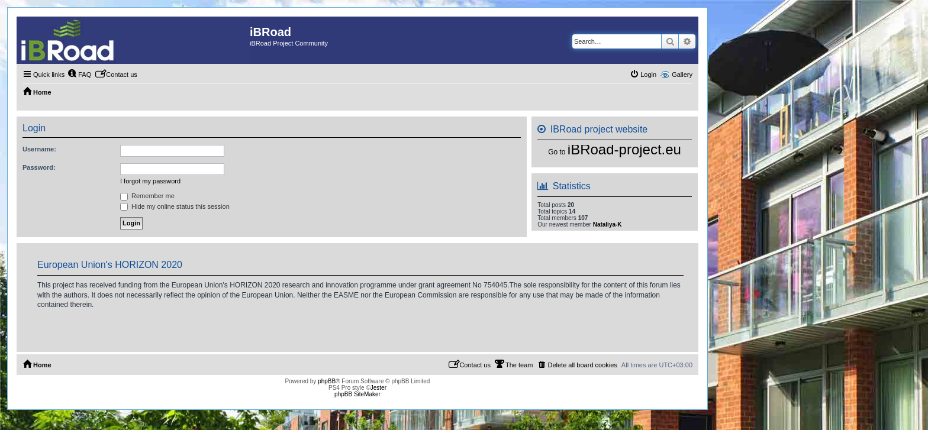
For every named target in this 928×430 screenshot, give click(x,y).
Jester (378, 387)
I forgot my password (150, 181)
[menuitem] (79, 74)
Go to (556, 152)
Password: (39, 167)
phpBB (327, 381)
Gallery (682, 74)
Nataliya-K (607, 224)
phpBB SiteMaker (357, 394)
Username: (39, 149)
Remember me (147, 195)
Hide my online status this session (175, 206)
